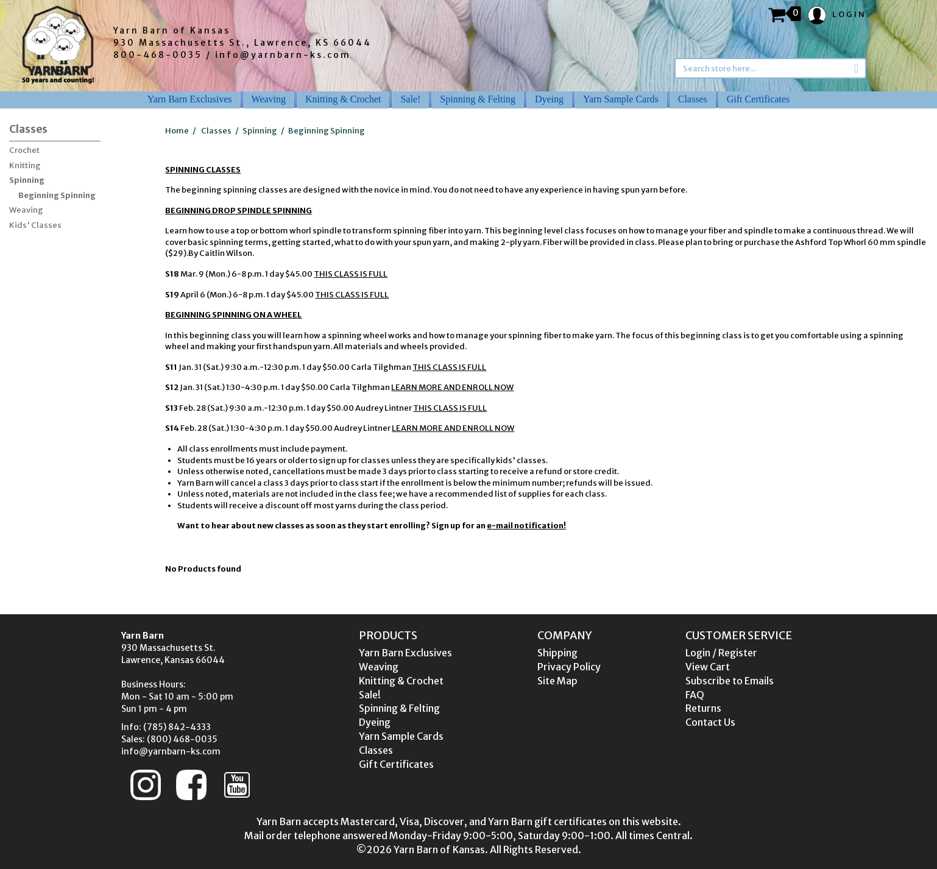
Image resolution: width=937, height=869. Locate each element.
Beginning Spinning (57, 195)
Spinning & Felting (477, 99)
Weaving (269, 99)
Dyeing (549, 99)
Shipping (557, 653)
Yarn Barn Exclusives (189, 99)
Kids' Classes (35, 225)
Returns (703, 708)
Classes (692, 99)
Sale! (410, 99)
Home (177, 131)
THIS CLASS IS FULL (350, 274)
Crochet (24, 150)
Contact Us (710, 722)
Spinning (26, 180)
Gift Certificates (758, 99)
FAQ (694, 695)
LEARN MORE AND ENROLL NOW (452, 387)
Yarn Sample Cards (621, 99)
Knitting (25, 165)
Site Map (557, 681)
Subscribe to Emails (729, 681)
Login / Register (721, 653)
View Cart (707, 667)
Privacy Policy (569, 667)
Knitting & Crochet (343, 99)
